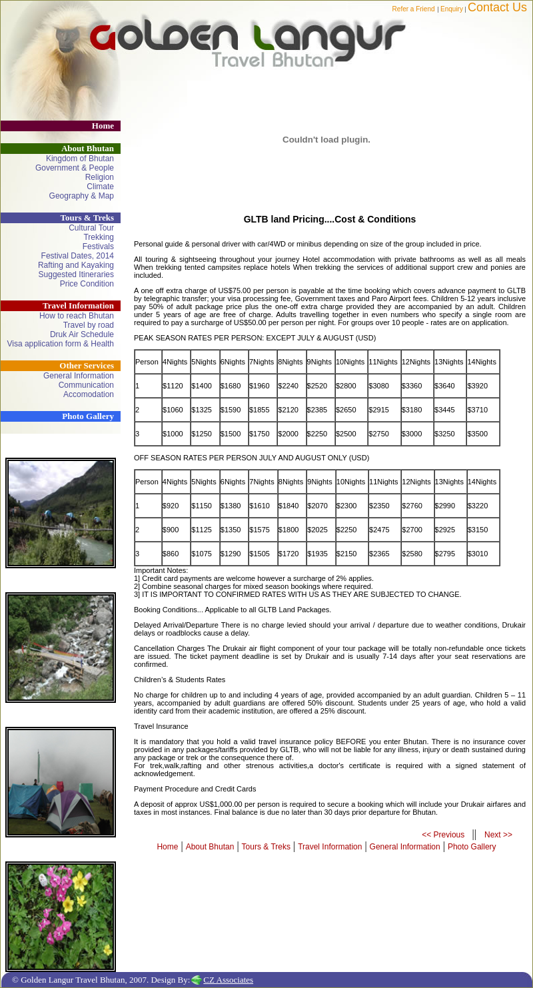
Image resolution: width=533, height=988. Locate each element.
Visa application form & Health (60, 343)
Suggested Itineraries (76, 274)
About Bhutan (210, 846)
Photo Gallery (88, 416)
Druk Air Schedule (82, 334)
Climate (100, 186)
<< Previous (444, 834)
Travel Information (330, 846)
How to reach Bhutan (76, 315)
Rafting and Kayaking (76, 265)
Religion (99, 177)
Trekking (98, 237)
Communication (86, 385)
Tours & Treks (266, 846)
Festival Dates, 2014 (77, 255)
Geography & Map (81, 196)
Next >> (498, 834)
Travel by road (88, 325)
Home (103, 126)
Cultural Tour (91, 228)
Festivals (98, 246)
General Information (78, 375)
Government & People (74, 168)
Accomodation (88, 394)
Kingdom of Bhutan (80, 158)
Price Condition (87, 283)
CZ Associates (228, 980)
